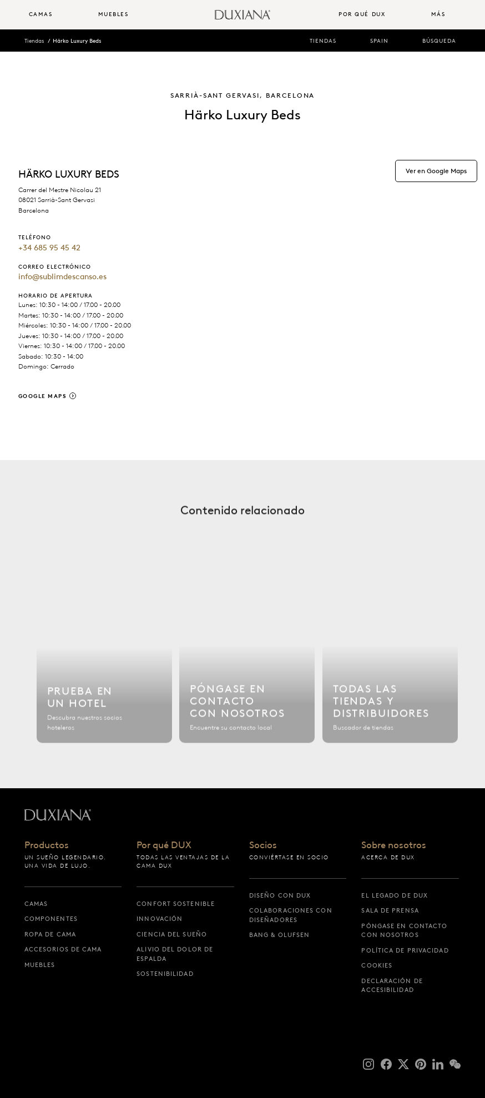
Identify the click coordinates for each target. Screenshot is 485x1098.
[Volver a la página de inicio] (242, 14)
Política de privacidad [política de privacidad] (404, 950)
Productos (46, 845)
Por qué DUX (164, 845)
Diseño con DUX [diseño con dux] (280, 895)
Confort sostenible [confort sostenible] (176, 904)
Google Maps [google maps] (42, 396)
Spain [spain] (379, 40)
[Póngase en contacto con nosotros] (247, 663)
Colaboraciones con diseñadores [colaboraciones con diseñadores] (290, 915)
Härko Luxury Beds (77, 40)
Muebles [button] (113, 14)
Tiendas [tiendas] (323, 40)
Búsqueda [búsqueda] (439, 40)
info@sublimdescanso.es (62, 276)
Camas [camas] (36, 904)
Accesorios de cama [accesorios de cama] (63, 949)
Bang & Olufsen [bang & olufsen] (279, 935)
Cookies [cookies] (376, 965)
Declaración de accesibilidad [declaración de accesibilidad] (391, 985)
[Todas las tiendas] (390, 663)
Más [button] (438, 14)
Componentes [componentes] (51, 919)
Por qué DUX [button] (362, 14)
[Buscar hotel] (104, 663)
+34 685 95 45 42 (49, 248)
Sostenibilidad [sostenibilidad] (165, 974)
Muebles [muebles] (39, 965)
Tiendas (34, 40)
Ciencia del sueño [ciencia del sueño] (172, 934)
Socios (263, 845)
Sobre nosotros (393, 845)
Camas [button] (41, 14)
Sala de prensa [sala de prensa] (389, 910)
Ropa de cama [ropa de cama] (50, 934)
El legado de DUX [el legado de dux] (394, 895)
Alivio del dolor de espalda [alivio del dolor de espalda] (175, 954)
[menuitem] (59, 14)
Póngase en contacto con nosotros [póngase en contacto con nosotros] (404, 930)
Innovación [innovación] (160, 919)
